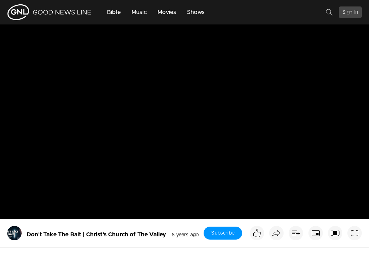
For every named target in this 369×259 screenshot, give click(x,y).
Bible (114, 12)
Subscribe (222, 233)
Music (139, 12)
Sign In (350, 12)
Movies (166, 12)
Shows (196, 12)
